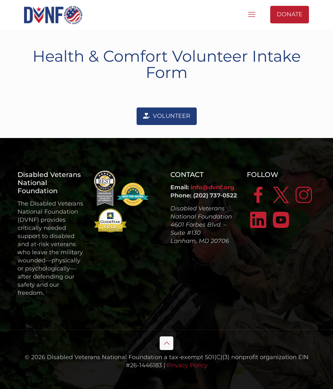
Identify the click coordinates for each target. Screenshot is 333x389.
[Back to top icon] (166, 343)
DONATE (289, 14)
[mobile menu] (251, 14)
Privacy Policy (187, 365)
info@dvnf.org (212, 187)
